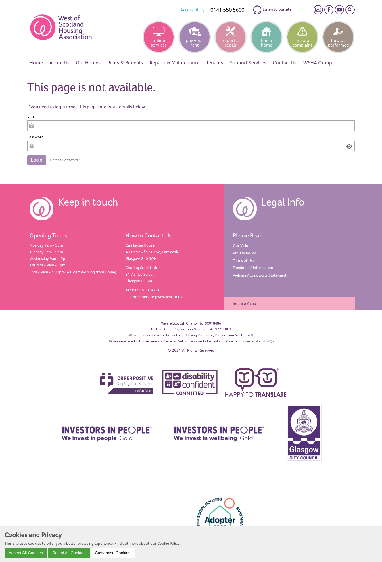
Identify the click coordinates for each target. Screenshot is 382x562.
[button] (36, 160)
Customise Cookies (112, 553)
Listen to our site (272, 9)
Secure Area (244, 303)
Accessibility (192, 10)
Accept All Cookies (26, 553)
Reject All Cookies (69, 553)
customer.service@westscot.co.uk (154, 296)
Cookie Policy (168, 543)
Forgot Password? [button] (65, 160)
